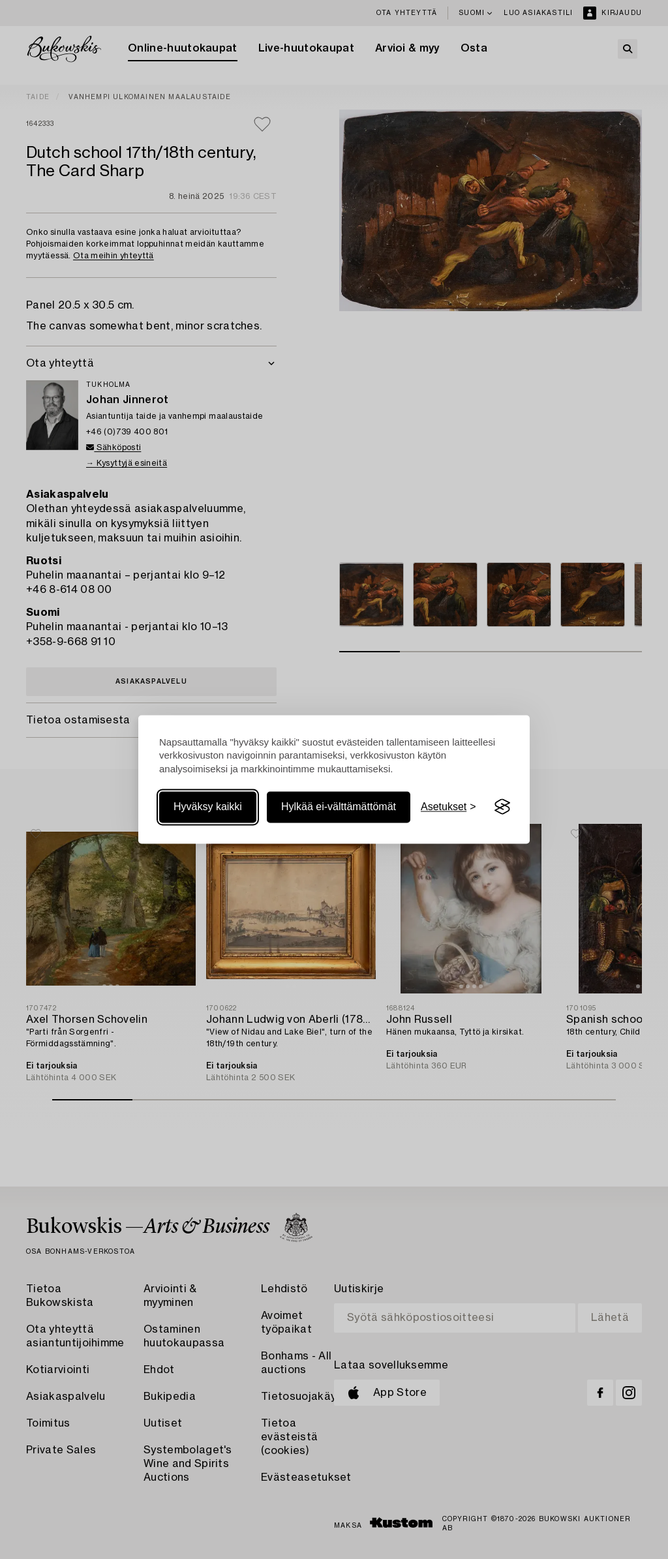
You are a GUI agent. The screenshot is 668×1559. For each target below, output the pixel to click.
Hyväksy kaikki (208, 806)
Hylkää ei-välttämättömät (338, 806)
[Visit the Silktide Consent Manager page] (502, 807)
